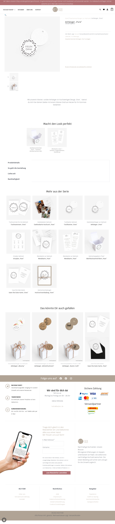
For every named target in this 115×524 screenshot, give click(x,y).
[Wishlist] (104, 9)
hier (69, 471)
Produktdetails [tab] (14, 163)
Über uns (22, 498)
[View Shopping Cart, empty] (111, 9)
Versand (76, 34)
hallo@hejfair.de (57, 409)
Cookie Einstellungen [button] (57, 508)
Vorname (46, 451)
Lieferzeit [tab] (12, 174)
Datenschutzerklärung (57, 503)
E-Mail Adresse (49, 443)
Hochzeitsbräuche (93, 503)
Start (67, 18)
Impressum (57, 500)
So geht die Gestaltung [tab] (17, 168)
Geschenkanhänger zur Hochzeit (81, 18)
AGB (57, 498)
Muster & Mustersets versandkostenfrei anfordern (78, 67)
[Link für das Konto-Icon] (107, 9)
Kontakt (22, 503)
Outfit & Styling (92, 500)
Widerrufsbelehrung (57, 505)
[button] (100, 9)
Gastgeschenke (93, 505)
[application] (14, 9)
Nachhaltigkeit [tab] (14, 179)
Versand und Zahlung (22, 500)
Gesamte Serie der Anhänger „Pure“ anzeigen (77, 39)
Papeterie (92, 498)
